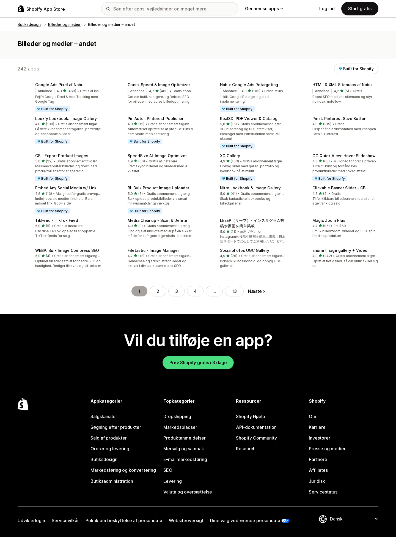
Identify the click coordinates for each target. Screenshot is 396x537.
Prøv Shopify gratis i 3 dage (198, 362)
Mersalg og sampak (183, 448)
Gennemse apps (264, 8)
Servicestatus (323, 492)
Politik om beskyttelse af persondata (124, 520)
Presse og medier (327, 448)
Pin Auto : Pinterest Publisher (155, 118)
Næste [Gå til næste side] (256, 291)
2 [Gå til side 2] (157, 291)
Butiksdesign (103, 459)
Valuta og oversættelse (187, 492)
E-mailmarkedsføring (185, 459)
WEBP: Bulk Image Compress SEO (67, 250)
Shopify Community (256, 438)
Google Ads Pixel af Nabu (59, 84)
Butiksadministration (111, 481)
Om (312, 416)
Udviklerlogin (31, 520)
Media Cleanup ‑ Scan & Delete (157, 220)
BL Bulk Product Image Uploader (158, 188)
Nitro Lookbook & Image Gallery (250, 188)
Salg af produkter (108, 438)
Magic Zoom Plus (328, 220)
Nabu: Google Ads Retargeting (249, 84)
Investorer (319, 438)
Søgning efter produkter (115, 427)
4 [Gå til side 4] (195, 291)
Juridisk (317, 481)
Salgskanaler (103, 416)
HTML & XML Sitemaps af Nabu (342, 84)
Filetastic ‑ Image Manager (153, 250)
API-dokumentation (256, 427)
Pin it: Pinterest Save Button (339, 118)
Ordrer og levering (109, 448)
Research (245, 448)
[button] (59, 97)
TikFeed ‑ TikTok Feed (56, 220)
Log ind (327, 8)
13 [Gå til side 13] (234, 291)
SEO (167, 470)
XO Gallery (230, 155)
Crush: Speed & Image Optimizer (159, 84)
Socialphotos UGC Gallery (244, 250)
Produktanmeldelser (184, 438)
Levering (172, 481)
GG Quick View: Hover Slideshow (344, 155)
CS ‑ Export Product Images (61, 155)
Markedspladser (180, 427)
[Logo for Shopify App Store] (41, 8)
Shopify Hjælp (250, 416)
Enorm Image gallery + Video (339, 250)
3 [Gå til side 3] (176, 291)
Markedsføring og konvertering (123, 470)
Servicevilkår (65, 520)
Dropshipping (177, 416)
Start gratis (360, 8)
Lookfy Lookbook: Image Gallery (66, 118)
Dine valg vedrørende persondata (245, 520)
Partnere (318, 459)
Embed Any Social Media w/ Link (66, 188)
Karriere (317, 427)
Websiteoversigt (186, 520)
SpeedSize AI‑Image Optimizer (157, 155)
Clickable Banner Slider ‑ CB (338, 188)
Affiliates (318, 470)
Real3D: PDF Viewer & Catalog (248, 118)
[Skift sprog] (353, 519)
